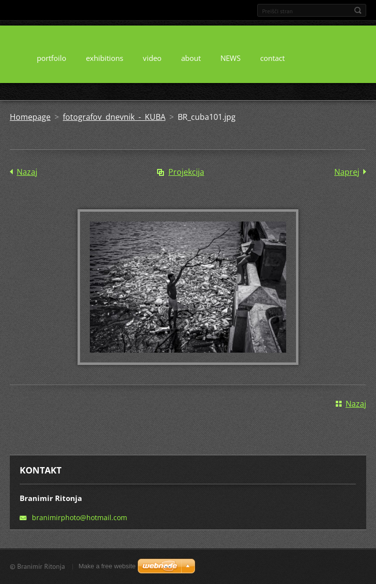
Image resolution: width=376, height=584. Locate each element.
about (191, 58)
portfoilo (51, 58)
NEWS (230, 58)
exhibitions (104, 58)
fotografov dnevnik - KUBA (114, 116)
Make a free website (107, 566)
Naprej (346, 172)
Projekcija (186, 172)
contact (272, 58)
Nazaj (27, 172)
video (152, 58)
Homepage (30, 116)
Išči (357, 10)
